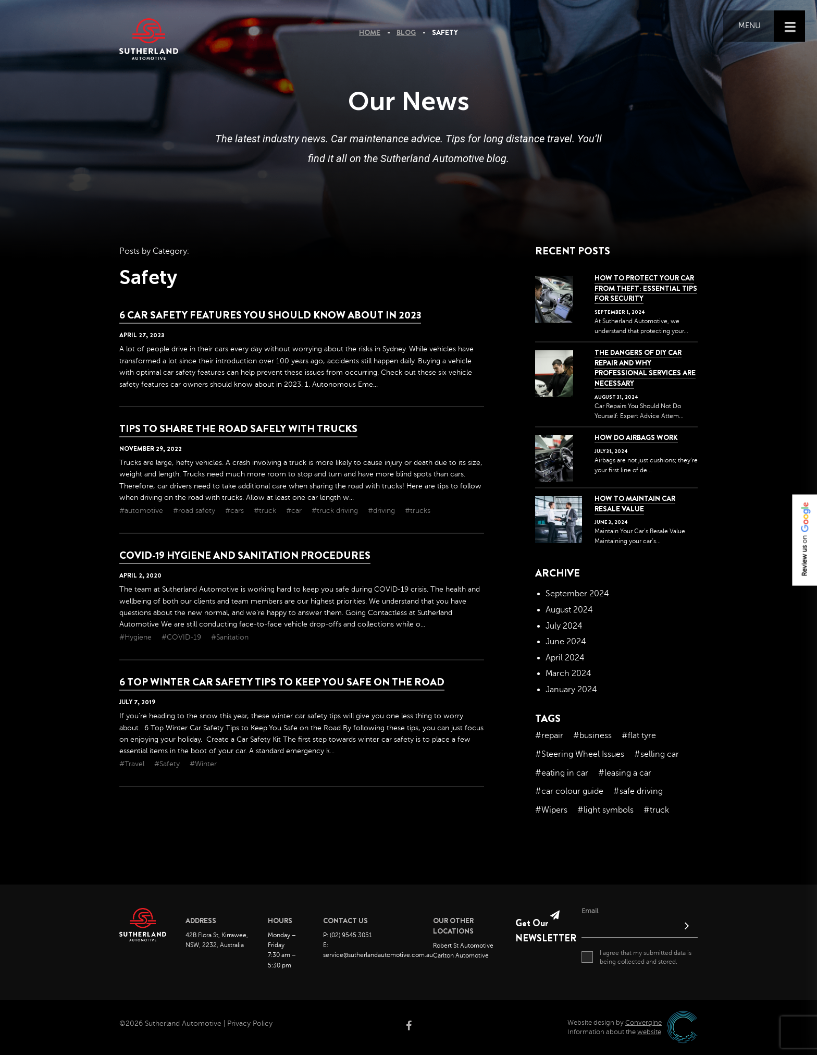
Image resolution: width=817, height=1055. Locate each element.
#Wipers (551, 810)
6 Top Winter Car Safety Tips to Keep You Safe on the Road (281, 682)
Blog (406, 32)
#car (295, 510)
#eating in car (561, 773)
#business (592, 735)
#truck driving (336, 510)
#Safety (168, 764)
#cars (235, 510)
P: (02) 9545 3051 (347, 935)
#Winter (203, 764)
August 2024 (569, 610)
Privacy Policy (250, 1023)
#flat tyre (639, 735)
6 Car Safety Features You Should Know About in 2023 (270, 315)
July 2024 (564, 626)
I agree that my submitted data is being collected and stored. (636, 957)
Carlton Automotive (461, 955)
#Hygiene (136, 637)
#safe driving (638, 791)
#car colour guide (569, 791)
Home (369, 32)
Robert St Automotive (463, 945)
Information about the (614, 1032)
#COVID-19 (182, 637)
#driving (382, 510)
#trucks (417, 510)
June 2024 (566, 641)
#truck (266, 510)
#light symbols (605, 810)
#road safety (195, 510)
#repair (549, 735)
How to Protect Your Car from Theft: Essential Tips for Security (646, 288)
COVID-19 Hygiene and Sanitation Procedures (244, 555)
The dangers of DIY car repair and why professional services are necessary (645, 367)
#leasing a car (624, 773)
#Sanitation (230, 637)
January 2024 (571, 689)
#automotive (142, 510)
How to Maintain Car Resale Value (635, 503)
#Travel (132, 764)
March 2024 (568, 673)
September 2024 (577, 593)
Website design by (614, 1022)
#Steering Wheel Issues (579, 754)
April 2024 (565, 658)
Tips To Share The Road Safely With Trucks (238, 428)
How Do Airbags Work (636, 437)
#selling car (656, 754)
